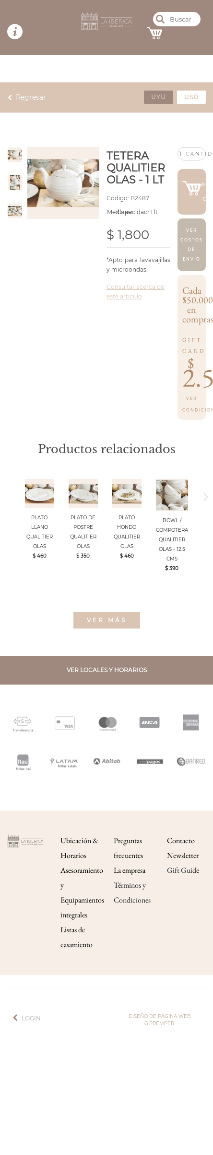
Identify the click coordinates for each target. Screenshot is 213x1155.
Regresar (31, 97)
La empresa (129, 870)
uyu (158, 97)
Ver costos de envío (191, 245)
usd (191, 97)
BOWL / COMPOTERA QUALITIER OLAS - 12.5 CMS (172, 539)
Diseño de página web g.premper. (160, 1020)
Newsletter (183, 855)
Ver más (107, 620)
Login (31, 1018)
